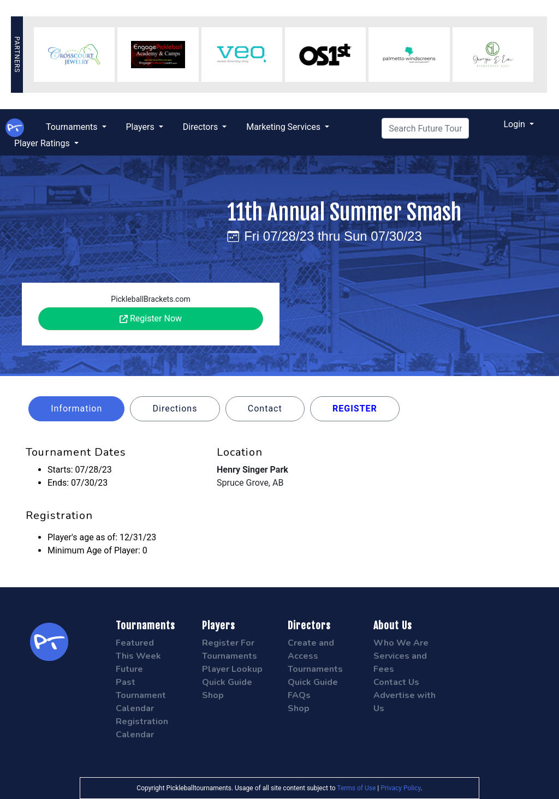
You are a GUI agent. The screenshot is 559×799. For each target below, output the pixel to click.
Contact (265, 408)
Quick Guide (227, 682)
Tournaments (73, 127)
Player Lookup (232, 669)
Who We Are (401, 643)
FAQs (299, 695)
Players (141, 127)
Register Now (151, 318)
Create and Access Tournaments (315, 656)
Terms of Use (356, 788)
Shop (213, 695)
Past (125, 682)
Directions (175, 408)
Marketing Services (284, 127)
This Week (138, 656)
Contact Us (396, 682)
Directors (201, 127)
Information (76, 408)
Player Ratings (43, 143)
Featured (135, 643)
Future (129, 669)
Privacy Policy (400, 788)
